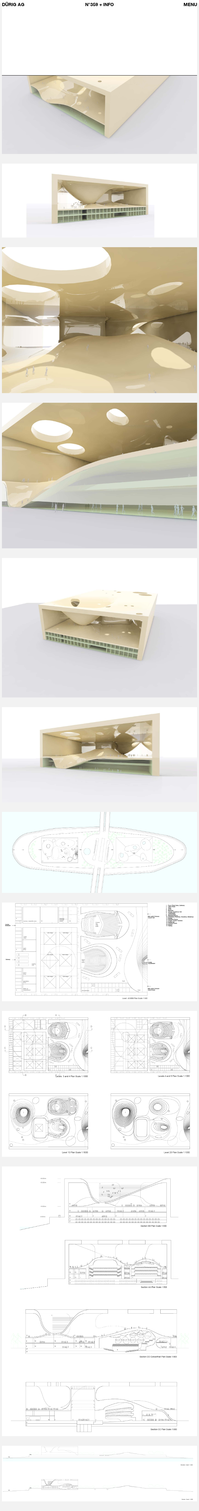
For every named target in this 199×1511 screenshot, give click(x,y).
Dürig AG (13, 4)
